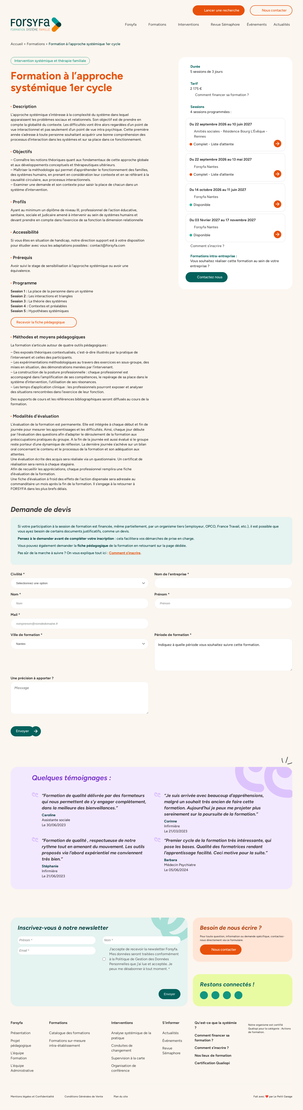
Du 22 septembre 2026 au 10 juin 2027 (221, 125)
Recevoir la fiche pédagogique (43, 323)
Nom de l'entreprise (171, 575)
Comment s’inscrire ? (205, 247)
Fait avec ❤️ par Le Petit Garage (272, 1097)
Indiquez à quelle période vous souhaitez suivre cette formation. (223, 655)
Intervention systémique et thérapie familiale (50, 62)
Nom (16, 595)
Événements (257, 25)
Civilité (18, 575)
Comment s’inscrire (124, 554)
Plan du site (121, 1097)
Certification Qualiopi (212, 1064)
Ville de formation (26, 636)
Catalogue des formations (69, 1034)
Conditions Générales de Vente (84, 1097)
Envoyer (25, 732)
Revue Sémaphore (225, 25)
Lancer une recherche (218, 10)
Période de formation (173, 636)
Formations (36, 45)
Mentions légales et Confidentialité (32, 1097)
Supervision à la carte (128, 1059)
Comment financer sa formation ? (219, 96)
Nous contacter (271, 10)
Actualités (282, 25)
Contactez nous (206, 278)
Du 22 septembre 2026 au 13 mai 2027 (221, 160)
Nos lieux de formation (213, 1056)
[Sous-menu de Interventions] (190, 25)
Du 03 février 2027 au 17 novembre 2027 (223, 221)
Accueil (17, 45)
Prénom (162, 595)
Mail (15, 616)
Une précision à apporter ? (32, 679)
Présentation (21, 1034)
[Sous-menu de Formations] (160, 25)
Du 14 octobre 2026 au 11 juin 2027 (218, 191)
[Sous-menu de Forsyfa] (133, 25)
